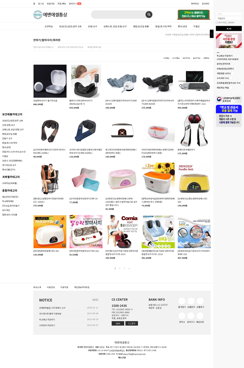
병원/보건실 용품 (141, 26)
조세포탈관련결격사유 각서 (228, 82)
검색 (149, 14)
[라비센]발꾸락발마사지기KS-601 (84, 250)
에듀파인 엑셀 (223, 87)
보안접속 (230, 22)
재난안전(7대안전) (10, 196)
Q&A (118, 323)
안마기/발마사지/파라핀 (200, 34)
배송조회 (200, 317)
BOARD (205, 3)
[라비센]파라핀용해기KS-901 (46, 250)
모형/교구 (92, 26)
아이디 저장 (221, 22)
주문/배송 (62, 3)
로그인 (41, 3)
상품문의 (191, 302)
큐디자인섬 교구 (9, 165)
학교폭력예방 (8, 201)
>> (128, 268)
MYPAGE (195, 3)
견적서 (182, 317)
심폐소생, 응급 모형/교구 (115, 26)
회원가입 (51, 3)
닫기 (212, 34)
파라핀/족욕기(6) (94, 47)
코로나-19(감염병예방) (12, 160)
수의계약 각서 (223, 78)
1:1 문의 (131, 323)
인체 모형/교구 (8, 125)
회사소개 (37, 287)
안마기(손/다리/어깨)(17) (43, 47)
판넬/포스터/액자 (163, 26)
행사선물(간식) (8, 169)
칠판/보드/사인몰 (9, 214)
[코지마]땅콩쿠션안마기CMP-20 (83, 198)
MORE (95, 299)
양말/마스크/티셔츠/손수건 (14, 151)
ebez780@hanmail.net (134, 354)
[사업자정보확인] (117, 350)
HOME (168, 34)
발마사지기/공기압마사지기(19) (70, 47)
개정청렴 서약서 (224, 73)
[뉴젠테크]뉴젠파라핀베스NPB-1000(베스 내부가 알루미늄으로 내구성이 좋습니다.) (121, 202)
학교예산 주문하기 (228, 57)
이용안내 (51, 287)
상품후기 (200, 302)
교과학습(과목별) (9, 183)
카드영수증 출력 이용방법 (50, 313)
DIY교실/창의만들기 (11, 205)
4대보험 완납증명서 (225, 68)
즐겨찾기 (182, 302)
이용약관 (64, 287)
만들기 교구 (7, 138)
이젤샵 (196, 26)
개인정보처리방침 (81, 287)
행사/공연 (182, 26)
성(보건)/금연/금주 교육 (70, 26)
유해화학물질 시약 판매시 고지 (52, 307)
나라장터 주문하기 (47, 325)
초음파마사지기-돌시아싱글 (45, 100)
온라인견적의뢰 (223, 63)
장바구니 (74, 3)
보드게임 (6, 210)
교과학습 (49, 26)
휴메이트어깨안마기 (186, 149)
